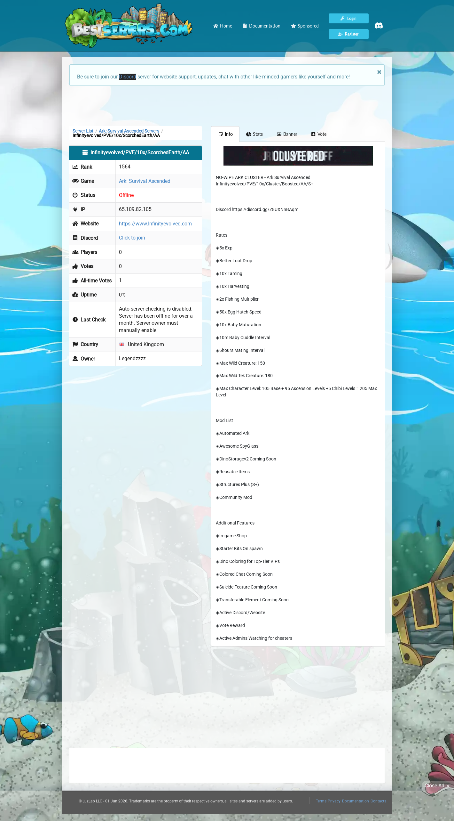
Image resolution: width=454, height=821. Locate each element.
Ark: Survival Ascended (144, 181)
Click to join (132, 238)
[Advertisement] (227, 105)
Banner (286, 134)
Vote (319, 134)
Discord (127, 77)
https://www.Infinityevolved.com (155, 224)
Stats (254, 134)
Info (225, 134)
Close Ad (438, 785)
